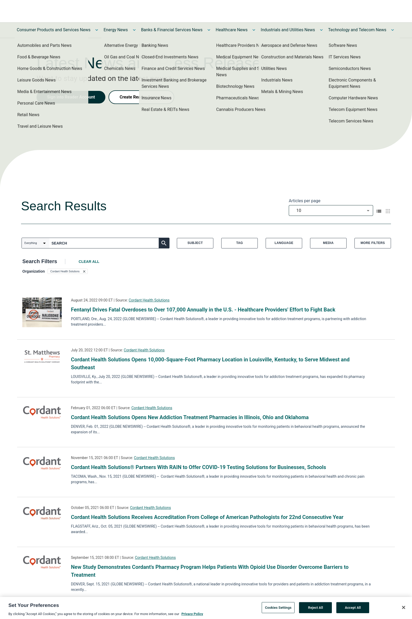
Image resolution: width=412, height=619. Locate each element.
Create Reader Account (141, 97)
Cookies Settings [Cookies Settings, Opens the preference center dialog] (278, 609)
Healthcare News (232, 29)
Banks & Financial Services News (172, 29)
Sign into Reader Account (71, 97)
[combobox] (331, 210)
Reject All (315, 609)
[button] (68, 271)
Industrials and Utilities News (288, 29)
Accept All (353, 609)
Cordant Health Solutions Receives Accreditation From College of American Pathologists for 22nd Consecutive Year (207, 517)
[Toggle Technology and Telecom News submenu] (392, 30)
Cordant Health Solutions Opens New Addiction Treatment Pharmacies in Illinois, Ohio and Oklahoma (190, 417)
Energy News (116, 29)
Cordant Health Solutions (149, 300)
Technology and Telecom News (357, 29)
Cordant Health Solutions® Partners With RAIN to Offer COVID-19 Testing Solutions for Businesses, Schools (198, 467)
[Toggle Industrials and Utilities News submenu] (321, 30)
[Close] (403, 609)
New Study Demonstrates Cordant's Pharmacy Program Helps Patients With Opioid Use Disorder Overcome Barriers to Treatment (209, 571)
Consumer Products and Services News (54, 29)
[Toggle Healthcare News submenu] (253, 30)
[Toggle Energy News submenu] (134, 30)
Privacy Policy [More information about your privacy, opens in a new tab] (192, 616)
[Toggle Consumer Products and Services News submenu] (96, 30)
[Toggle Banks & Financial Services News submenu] (209, 30)
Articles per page (304, 200)
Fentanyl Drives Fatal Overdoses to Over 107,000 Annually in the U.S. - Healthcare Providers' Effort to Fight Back (203, 309)
